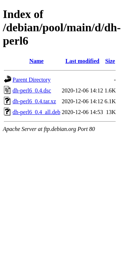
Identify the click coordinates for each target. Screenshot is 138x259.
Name (36, 61)
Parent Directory (32, 80)
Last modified (83, 61)
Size (110, 61)
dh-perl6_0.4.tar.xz (34, 101)
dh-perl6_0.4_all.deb (36, 112)
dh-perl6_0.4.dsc (32, 90)
